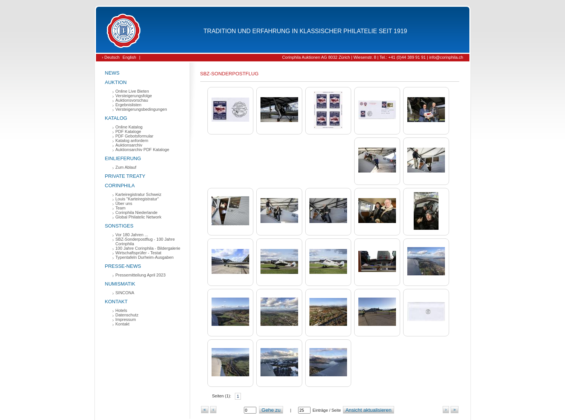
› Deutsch (111, 57)
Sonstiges (119, 226)
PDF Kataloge (128, 131)
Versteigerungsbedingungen (141, 109)
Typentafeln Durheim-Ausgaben (145, 257)
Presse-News (123, 266)
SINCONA (125, 292)
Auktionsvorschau (132, 100)
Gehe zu (271, 410)
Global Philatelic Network (138, 217)
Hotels (121, 310)
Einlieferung (123, 158)
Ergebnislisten (129, 104)
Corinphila (120, 185)
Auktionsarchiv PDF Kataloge (142, 149)
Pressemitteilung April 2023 (141, 275)
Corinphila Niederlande (137, 212)
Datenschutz (127, 315)
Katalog (116, 118)
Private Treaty (125, 176)
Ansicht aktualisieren (368, 410)
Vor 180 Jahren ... (132, 234)
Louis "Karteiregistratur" (137, 199)
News (112, 73)
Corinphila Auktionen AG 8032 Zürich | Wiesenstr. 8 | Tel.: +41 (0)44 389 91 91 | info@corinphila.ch (372, 57)
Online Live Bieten (132, 91)
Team (121, 208)
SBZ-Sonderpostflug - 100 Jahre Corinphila (145, 241)
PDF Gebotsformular (135, 136)
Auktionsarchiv (129, 145)
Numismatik (120, 284)
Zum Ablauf (126, 167)
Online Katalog (129, 127)
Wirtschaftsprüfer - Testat (138, 252)
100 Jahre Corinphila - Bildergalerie (148, 248)
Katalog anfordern (132, 140)
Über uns (124, 203)
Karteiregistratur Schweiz (138, 194)
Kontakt (116, 301)
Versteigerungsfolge (134, 95)
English (129, 57)
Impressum (126, 319)
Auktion (116, 82)
